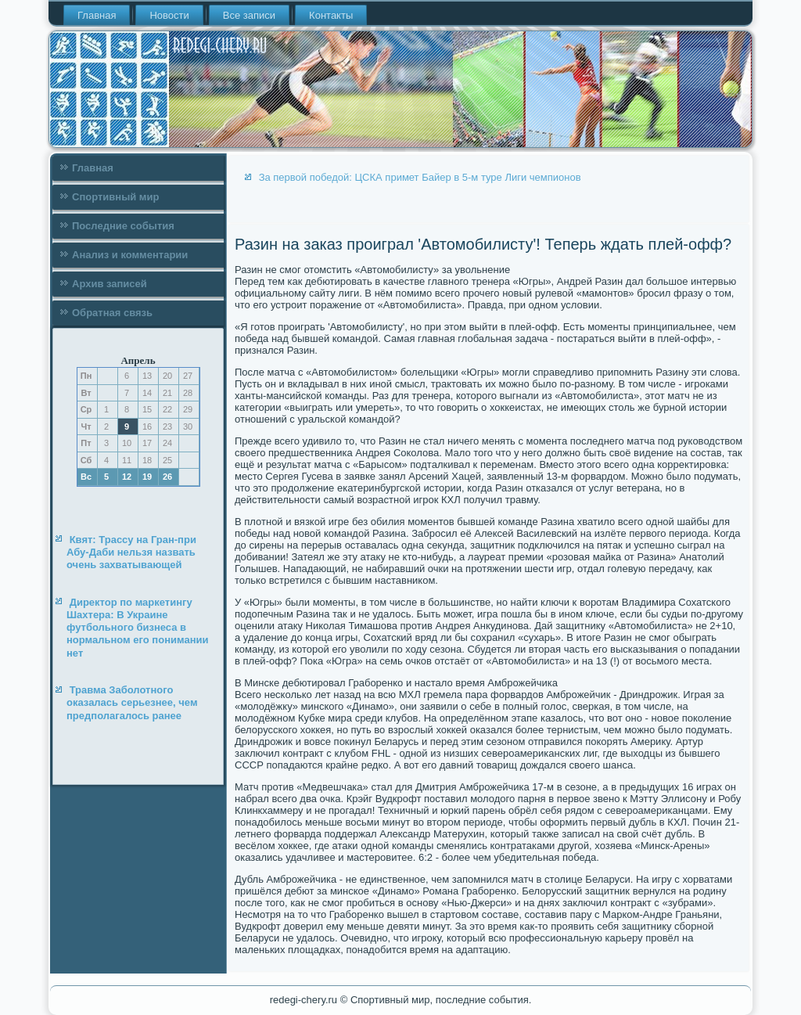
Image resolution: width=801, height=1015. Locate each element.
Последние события (123, 226)
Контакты (331, 15)
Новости (169, 15)
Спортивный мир (115, 197)
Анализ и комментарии (130, 255)
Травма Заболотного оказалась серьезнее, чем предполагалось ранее (132, 703)
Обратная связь (112, 313)
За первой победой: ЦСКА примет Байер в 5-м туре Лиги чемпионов (420, 177)
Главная (96, 15)
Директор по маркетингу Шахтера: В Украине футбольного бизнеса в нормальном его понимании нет (137, 627)
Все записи (249, 15)
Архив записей (109, 284)
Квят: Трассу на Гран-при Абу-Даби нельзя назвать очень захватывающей (131, 552)
